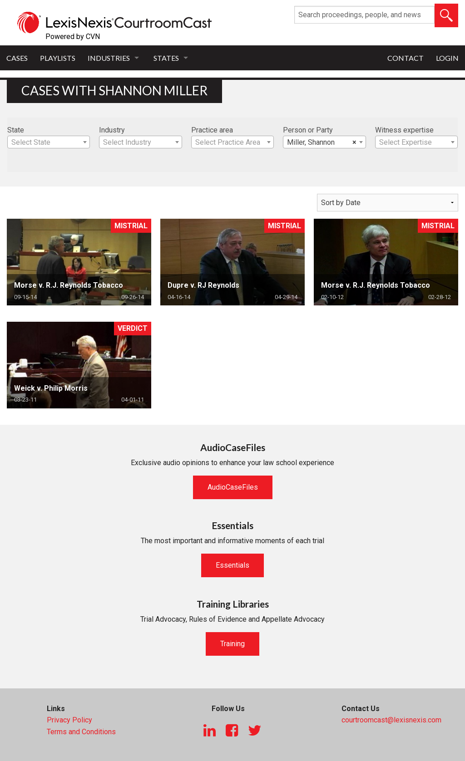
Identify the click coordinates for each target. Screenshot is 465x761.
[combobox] (48, 142)
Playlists (57, 58)
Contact (405, 58)
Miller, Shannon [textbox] (321, 142)
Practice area (212, 130)
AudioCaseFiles (233, 487)
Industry (112, 130)
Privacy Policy (69, 720)
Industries (109, 58)
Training (232, 643)
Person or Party (308, 130)
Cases (17, 58)
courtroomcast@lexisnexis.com (391, 720)
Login (447, 58)
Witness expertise (404, 130)
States (166, 58)
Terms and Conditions (81, 731)
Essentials (232, 565)
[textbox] (48, 142)
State (15, 130)
